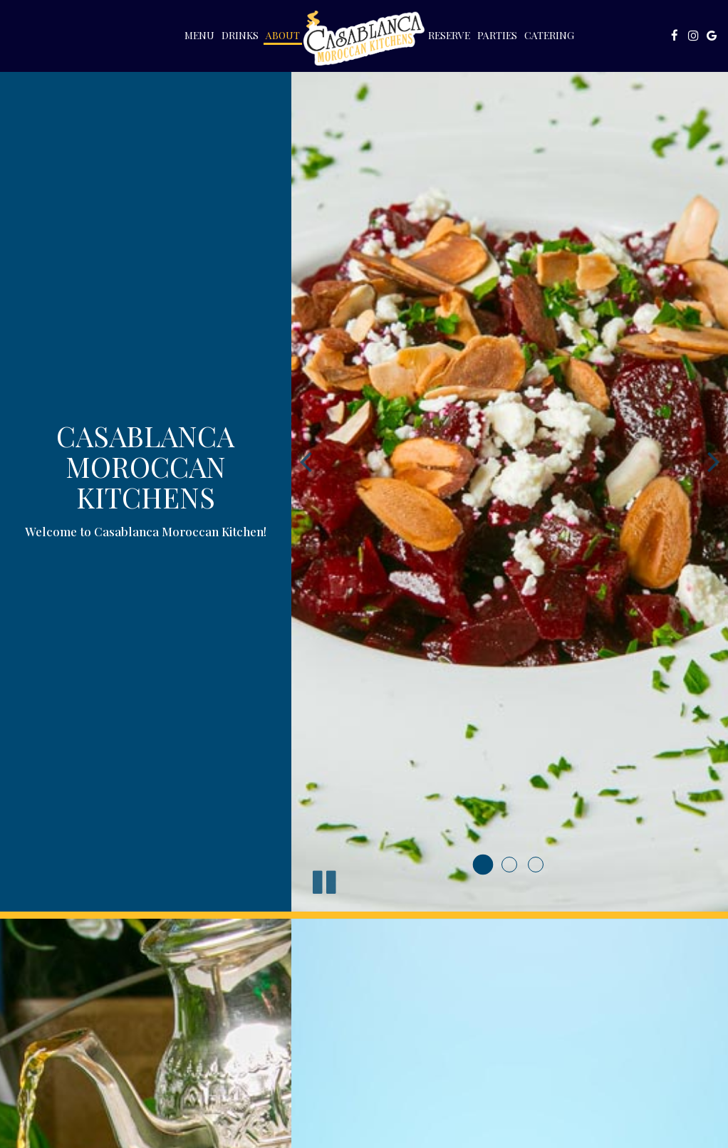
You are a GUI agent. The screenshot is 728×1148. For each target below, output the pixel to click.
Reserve (449, 35)
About (283, 35)
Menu (199, 35)
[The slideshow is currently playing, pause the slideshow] (323, 879)
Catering (549, 35)
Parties (497, 35)
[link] (364, 38)
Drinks (240, 35)
